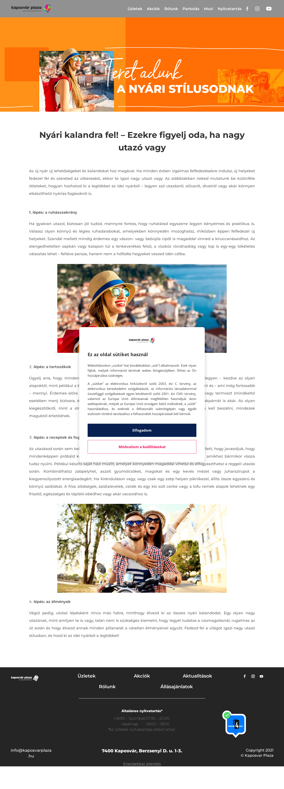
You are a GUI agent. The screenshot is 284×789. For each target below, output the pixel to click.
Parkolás (191, 8)
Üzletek (135, 8)
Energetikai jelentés (142, 764)
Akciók (153, 8)
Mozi (208, 8)
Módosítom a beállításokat (142, 446)
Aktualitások (197, 676)
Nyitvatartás (230, 8)
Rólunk (171, 8)
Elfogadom (142, 430)
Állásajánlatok (176, 686)
